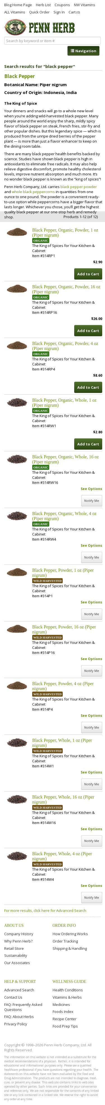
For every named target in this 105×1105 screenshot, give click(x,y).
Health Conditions (68, 989)
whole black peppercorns (33, 191)
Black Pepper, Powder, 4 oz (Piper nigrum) (63, 686)
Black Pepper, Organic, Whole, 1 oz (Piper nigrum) (64, 403)
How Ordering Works (70, 933)
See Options (91, 488)
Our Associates (17, 962)
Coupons (62, 4)
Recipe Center (64, 1018)
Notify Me (91, 500)
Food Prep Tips (65, 1026)
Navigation (83, 50)
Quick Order (39, 12)
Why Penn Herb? (18, 941)
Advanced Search (19, 989)
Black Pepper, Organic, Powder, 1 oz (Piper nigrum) (65, 232)
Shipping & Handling (70, 948)
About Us (14, 925)
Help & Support (20, 982)
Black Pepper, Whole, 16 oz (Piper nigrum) (63, 799)
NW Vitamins (84, 4)
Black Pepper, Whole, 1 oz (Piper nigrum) (62, 743)
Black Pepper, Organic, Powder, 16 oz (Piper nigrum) (66, 289)
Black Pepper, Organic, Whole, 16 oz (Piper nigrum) (65, 459)
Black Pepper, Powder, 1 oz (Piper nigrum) (63, 573)
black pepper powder (78, 186)
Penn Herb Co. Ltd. (40, 27)
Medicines (61, 1004)
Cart (74, 12)
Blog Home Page (18, 4)
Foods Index (63, 1011)
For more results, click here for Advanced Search (45, 910)
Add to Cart (88, 273)
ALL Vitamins (14, 12)
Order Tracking (65, 941)
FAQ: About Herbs (19, 1016)
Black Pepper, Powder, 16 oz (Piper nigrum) (64, 629)
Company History (18, 933)
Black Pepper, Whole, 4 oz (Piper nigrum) (62, 856)
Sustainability (15, 955)
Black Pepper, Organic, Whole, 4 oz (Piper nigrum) (64, 516)
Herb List (43, 4)
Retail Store (14, 948)
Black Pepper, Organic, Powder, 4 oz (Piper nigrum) (65, 346)
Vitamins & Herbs (67, 997)
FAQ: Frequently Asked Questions (23, 1007)
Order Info (64, 925)
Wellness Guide (69, 982)
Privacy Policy (15, 1023)
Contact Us (13, 997)
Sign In (59, 12)
